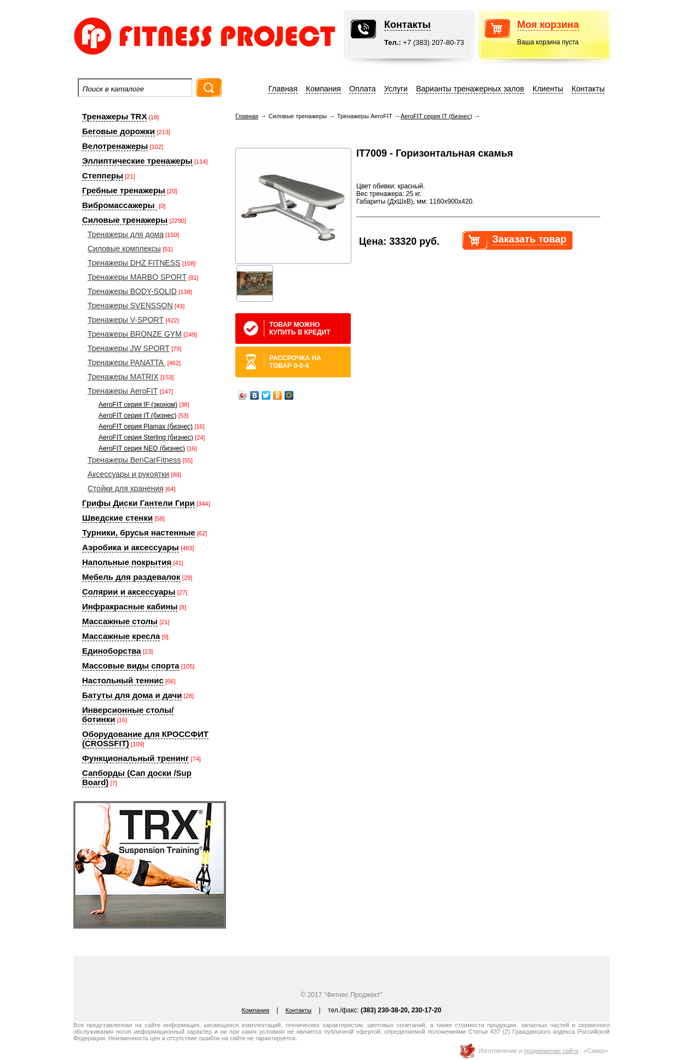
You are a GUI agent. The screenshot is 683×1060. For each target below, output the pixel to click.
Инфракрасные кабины (129, 606)
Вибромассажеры (119, 205)
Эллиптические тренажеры (137, 160)
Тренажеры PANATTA (126, 362)
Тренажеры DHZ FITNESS (134, 262)
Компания (323, 88)
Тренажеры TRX (114, 116)
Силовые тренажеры (124, 219)
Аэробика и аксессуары (130, 547)
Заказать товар (530, 239)
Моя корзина (548, 24)
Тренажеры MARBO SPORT (137, 277)
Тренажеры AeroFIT (123, 391)
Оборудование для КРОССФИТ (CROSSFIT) (145, 738)
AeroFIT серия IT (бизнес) (138, 415)
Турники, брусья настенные (138, 532)
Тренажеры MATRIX (123, 376)
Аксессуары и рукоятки (128, 474)
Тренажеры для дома (126, 234)
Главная (282, 88)
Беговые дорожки (118, 131)
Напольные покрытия (126, 562)
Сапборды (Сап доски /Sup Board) (137, 777)
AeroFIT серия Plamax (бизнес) (146, 426)
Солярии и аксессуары (128, 591)
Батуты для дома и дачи (132, 695)
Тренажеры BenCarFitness (134, 460)
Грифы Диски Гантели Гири (138, 503)
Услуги (396, 88)
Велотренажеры (115, 146)
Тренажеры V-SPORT (126, 319)
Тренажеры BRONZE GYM (135, 334)
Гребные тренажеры (123, 190)
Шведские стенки (117, 517)
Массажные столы (120, 621)
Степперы (102, 175)
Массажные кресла (121, 636)
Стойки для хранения (126, 488)
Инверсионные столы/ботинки (127, 714)
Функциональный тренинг (135, 758)
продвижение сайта (551, 1050)
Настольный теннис (123, 680)
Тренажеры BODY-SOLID (132, 291)
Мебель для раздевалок (131, 576)
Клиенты (547, 88)
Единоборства (111, 650)
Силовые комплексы (124, 248)
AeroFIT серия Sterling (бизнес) (146, 437)
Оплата (362, 88)
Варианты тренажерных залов (470, 88)
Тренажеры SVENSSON (130, 305)
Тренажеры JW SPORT (129, 348)
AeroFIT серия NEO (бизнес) (142, 448)
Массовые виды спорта (131, 665)
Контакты (407, 24)
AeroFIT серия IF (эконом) (138, 404)
